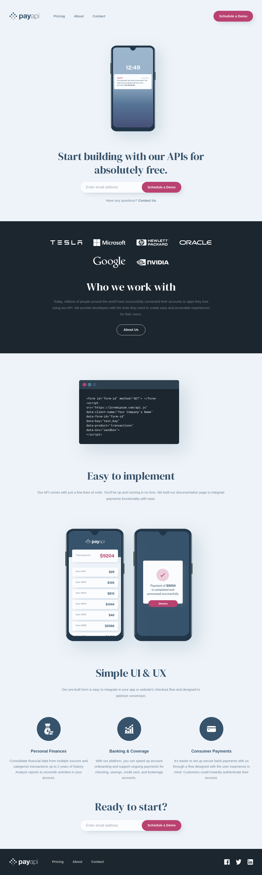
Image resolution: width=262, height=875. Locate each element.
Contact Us (147, 200)
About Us (131, 330)
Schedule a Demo (233, 16)
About (79, 16)
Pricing (59, 16)
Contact (99, 16)
